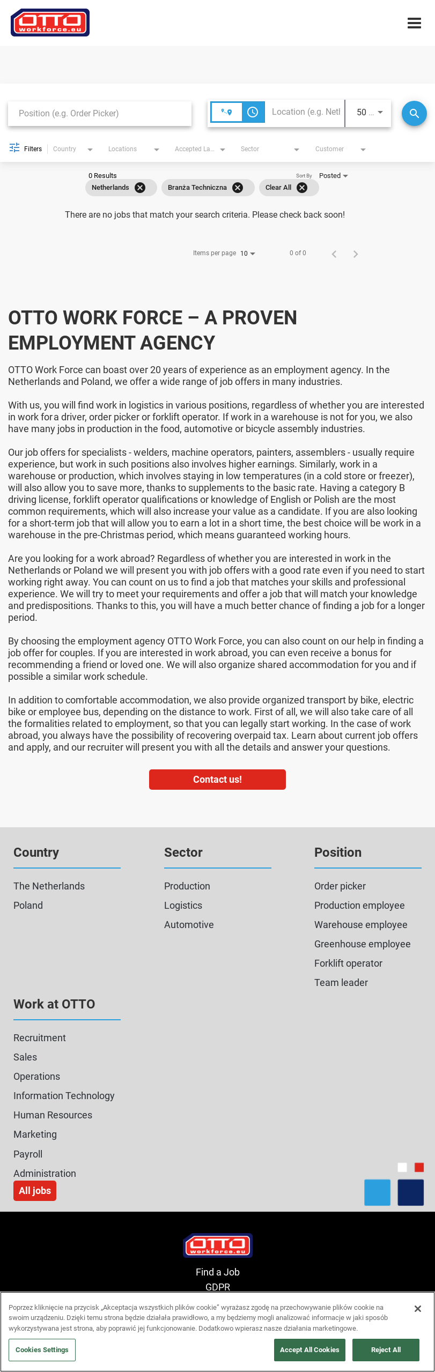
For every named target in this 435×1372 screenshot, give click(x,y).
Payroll (27, 1154)
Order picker (340, 886)
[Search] (414, 113)
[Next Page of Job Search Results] (355, 253)
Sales (25, 1057)
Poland (28, 905)
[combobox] (100, 113)
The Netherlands (49, 886)
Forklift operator (348, 963)
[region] (217, 1332)
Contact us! (217, 779)
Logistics (183, 905)
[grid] (202, 187)
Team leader (341, 982)
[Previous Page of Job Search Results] (334, 253)
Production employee (359, 905)
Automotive (189, 924)
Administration (44, 1173)
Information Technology (64, 1095)
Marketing (35, 1134)
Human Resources (52, 1115)
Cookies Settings (42, 1350)
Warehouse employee (361, 924)
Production (187, 886)
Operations (36, 1076)
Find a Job (218, 1272)
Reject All (386, 1350)
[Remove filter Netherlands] (140, 187)
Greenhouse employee (362, 944)
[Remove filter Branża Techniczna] (237, 187)
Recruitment (39, 1037)
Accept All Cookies (310, 1350)
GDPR (217, 1287)
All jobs (35, 1190)
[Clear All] (302, 187)
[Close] (418, 1309)
